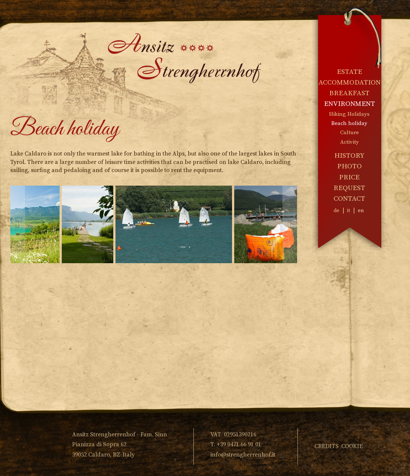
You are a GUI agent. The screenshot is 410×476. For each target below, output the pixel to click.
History (349, 155)
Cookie (352, 446)
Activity (349, 142)
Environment (349, 104)
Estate (349, 72)
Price (349, 177)
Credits (326, 446)
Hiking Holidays (349, 114)
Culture (349, 132)
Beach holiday (349, 123)
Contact (349, 198)
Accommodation (349, 82)
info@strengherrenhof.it (242, 454)
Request (349, 188)
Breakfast (349, 93)
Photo (349, 166)
